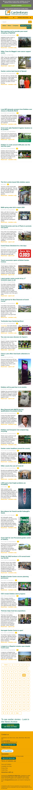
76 (28, 699)
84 (3, 706)
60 (20, 692)
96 (24, 709)
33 (24, 678)
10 (13, 668)
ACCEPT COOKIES (16, 5)
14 (3, 671)
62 (28, 692)
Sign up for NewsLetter (8, 758)
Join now (10, 725)
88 (20, 706)
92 (7, 709)
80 (15, 702)
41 (28, 682)
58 (11, 692)
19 (24, 671)
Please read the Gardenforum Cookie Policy (16, 8)
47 (24, 685)
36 (7, 682)
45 (15, 685)
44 (11, 685)
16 (11, 671)
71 (7, 699)
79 (11, 702)
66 (15, 696)
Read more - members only (8, 47)
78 (7, 702)
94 (15, 709)
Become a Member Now (8, 744)
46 (20, 685)
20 (28, 671)
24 (15, 675)
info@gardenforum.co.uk (11, 742)
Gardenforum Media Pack (14, 775)
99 (7, 713)
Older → (18, 713)
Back (29, 27)
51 (11, 689)
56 (3, 692)
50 (7, 689)
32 (20, 678)
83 (28, 702)
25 (20, 675)
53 (20, 689)
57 (7, 692)
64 (7, 696)
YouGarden (4, 325)
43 (7, 685)
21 (3, 675)
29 (7, 678)
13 (26, 668)
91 (3, 709)
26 (24, 675)
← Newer (5, 664)
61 (24, 692)
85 (7, 706)
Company (15, 25)
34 (28, 678)
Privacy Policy (4, 768)
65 (11, 696)
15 (7, 671)
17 (15, 671)
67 (20, 696)
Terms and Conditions (6, 764)
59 (15, 692)
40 (24, 682)
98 (3, 713)
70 (3, 699)
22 (7, 675)
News (9, 25)
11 (18, 668)
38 (15, 682)
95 (20, 709)
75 (24, 699)
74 (20, 699)
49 (3, 689)
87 (15, 706)
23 (11, 675)
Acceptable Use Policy (6, 766)
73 (15, 699)
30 (11, 678)
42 (3, 685)
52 (15, 689)
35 (3, 682)
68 (24, 696)
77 (3, 702)
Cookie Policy (4, 770)
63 (3, 696)
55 (28, 689)
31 (15, 678)
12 (22, 668)
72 (11, 699)
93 (11, 709)
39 (20, 682)
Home (4, 25)
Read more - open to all (7, 66)
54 (24, 689)
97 (28, 709)
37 (11, 682)
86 (11, 706)
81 (20, 702)
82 (24, 702)
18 (20, 671)
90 (28, 706)
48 (28, 685)
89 (24, 706)
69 (28, 696)
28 (3, 678)
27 (28, 675)
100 (12, 713)
